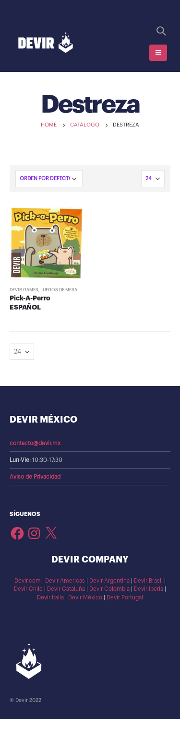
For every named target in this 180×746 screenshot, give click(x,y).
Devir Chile (28, 589)
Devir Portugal (125, 597)
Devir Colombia (109, 589)
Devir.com (27, 581)
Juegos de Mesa (59, 289)
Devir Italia (50, 597)
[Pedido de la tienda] (49, 178)
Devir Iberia (148, 589)
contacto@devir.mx (35, 443)
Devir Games (24, 289)
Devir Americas (65, 581)
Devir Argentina (109, 581)
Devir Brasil (148, 581)
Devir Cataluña (66, 589)
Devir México (85, 597)
